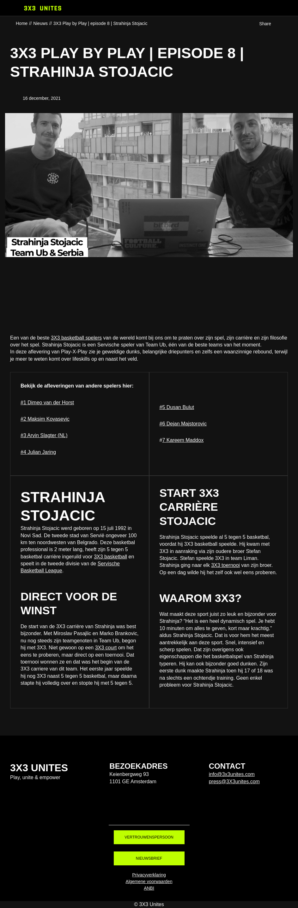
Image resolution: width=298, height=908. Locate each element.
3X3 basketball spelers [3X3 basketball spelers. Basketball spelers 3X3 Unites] (76, 337)
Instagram (137, 814)
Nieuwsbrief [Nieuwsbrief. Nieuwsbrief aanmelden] (149, 858)
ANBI (149, 888)
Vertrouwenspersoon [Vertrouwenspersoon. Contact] (149, 837)
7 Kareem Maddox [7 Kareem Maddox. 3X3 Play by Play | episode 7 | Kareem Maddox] (183, 440)
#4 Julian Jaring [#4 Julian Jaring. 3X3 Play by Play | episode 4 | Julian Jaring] (38, 452)
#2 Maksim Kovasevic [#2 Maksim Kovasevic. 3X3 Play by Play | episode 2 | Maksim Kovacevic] (45, 419)
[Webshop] (289, 8)
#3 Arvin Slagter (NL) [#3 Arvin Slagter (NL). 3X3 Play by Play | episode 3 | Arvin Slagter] (44, 435)
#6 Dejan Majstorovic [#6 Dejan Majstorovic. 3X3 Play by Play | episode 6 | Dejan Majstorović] (183, 423)
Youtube (161, 814)
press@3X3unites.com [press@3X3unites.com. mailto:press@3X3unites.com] (234, 781)
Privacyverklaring (149, 874)
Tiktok (112, 814)
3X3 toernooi (225, 565)
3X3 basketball (110, 556)
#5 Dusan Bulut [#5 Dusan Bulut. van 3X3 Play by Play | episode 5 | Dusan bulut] (177, 407)
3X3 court (106, 647)
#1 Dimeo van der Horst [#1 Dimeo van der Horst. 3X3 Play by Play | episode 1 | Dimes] (47, 402)
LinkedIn (185, 814)
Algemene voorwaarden (149, 881)
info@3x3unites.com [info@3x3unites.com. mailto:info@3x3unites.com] (232, 774)
